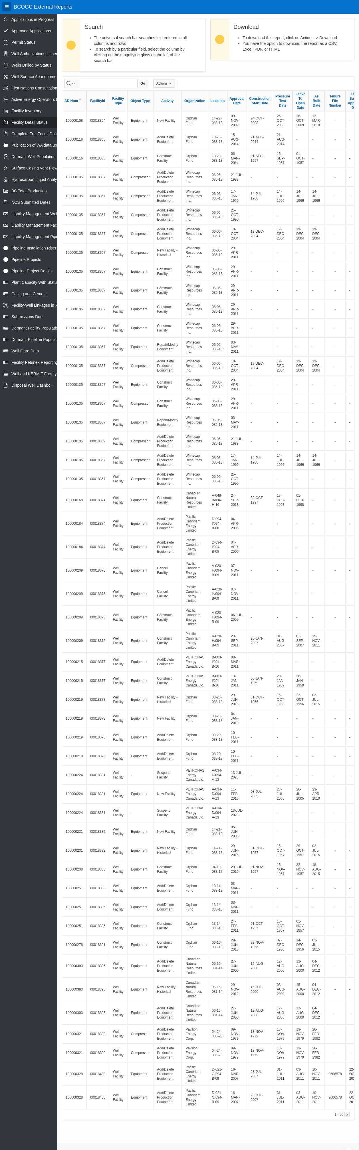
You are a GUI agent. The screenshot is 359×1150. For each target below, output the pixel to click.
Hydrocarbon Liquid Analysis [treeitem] (36, 179)
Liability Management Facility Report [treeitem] (43, 225)
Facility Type (118, 101)
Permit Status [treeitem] (23, 42)
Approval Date (236, 101)
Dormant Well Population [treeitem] (33, 156)
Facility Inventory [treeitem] (26, 111)
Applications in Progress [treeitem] (32, 19)
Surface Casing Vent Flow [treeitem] (34, 168)
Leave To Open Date (300, 101)
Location (217, 101)
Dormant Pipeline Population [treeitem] (36, 339)
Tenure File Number (334, 100)
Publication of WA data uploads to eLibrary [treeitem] (48, 145)
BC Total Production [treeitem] (29, 191)
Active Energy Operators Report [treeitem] (39, 99)
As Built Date (316, 100)
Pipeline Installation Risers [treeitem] (34, 248)
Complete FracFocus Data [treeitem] (34, 133)
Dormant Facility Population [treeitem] (35, 328)
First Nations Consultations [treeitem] (35, 88)
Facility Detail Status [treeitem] (29, 122)
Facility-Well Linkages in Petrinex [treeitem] (40, 305)
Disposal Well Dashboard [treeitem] (33, 385)
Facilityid (97, 101)
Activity (167, 101)
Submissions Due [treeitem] (27, 316)
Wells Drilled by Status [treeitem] (31, 65)
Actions (164, 83)
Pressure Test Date (282, 100)
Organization (194, 101)
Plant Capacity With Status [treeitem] (35, 282)
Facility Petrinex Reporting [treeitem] (34, 362)
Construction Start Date (260, 101)
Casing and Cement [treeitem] (29, 294)
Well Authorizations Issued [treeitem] (34, 53)
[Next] (347, 1114)
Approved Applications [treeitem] (31, 31)
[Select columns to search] (71, 83)
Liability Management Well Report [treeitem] (41, 213)
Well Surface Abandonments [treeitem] (36, 76)
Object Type (140, 101)
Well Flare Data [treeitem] (25, 351)
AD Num (74, 101)
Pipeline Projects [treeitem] (26, 259)
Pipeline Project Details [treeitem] (32, 271)
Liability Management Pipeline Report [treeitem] (44, 236)
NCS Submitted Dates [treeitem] (31, 202)
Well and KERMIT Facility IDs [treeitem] (37, 374)
